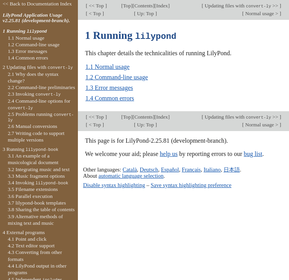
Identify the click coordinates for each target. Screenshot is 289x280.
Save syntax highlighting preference (191, 184)
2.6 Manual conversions (32, 126)
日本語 (232, 169)
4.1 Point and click (27, 239)
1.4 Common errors (109, 97)
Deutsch (149, 169)
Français (191, 169)
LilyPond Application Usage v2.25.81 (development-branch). (36, 18)
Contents (143, 6)
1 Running (25, 31)
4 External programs (24, 232)
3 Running (30, 149)
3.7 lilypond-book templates (37, 203)
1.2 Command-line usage (116, 77)
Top (127, 6)
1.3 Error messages (109, 87)
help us (169, 153)
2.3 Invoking (34, 94)
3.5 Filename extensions (33, 189)
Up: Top (145, 13)
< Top (95, 13)
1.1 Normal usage (107, 66)
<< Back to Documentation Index (37, 4)
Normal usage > (261, 13)
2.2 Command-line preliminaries (41, 87)
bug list (253, 153)
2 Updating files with (38, 67)
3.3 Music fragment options (36, 176)
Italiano (212, 169)
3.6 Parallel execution (30, 196)
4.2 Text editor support (31, 245)
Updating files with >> (241, 6)
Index (162, 6)
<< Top (96, 6)
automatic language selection (131, 175)
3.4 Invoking (38, 183)
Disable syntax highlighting (114, 184)
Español (170, 169)
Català (130, 169)
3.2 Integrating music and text (39, 169)
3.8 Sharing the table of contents (41, 209)
